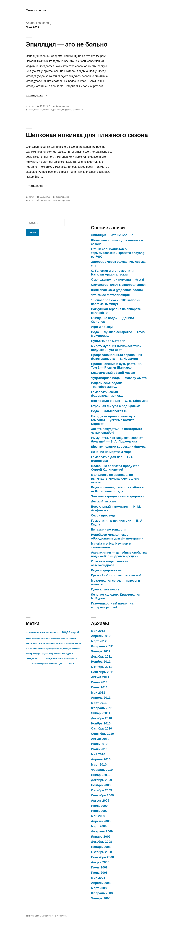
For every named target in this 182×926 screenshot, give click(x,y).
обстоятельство (44, 200)
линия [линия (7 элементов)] (52, 643)
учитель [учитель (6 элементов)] (28, 664)
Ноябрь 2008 (101, 846)
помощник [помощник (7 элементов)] (67, 649)
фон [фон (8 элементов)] (34, 664)
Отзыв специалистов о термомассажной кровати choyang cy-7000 (118, 252)
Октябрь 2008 (101, 852)
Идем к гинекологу (105, 589)
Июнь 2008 (99, 872)
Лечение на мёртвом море (111, 452)
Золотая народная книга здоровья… (119, 496)
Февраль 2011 (102, 708)
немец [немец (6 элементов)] (45, 648)
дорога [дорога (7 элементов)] (28, 638)
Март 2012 (99, 641)
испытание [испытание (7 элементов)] (60, 638)
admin (31, 106)
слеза (54, 200)
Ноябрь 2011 (101, 661)
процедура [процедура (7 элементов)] (37, 654)
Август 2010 (100, 739)
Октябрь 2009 (101, 790)
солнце (61, 200)
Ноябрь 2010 (101, 723)
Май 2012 (98, 630)
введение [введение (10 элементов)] (34, 633)
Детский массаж (103, 501)
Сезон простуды (104, 515)
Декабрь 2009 (101, 780)
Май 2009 (98, 816)
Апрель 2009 (101, 821)
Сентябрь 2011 (102, 672)
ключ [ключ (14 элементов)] (29, 643)
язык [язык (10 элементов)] (71, 664)
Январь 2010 (100, 775)
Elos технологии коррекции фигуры (118, 446)
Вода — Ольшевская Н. (109, 411)
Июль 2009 (99, 805)
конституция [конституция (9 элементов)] (39, 643)
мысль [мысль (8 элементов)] (78, 643)
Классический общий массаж (113, 372)
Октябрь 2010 (101, 728)
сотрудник (66, 110)
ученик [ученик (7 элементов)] (74, 659)
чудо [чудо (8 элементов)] (60, 664)
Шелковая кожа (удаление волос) (117, 290)
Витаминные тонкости (108, 529)
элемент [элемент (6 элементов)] (66, 664)
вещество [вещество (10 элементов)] (51, 633)
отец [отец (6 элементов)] (60, 648)
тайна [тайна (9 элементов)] (60, 659)
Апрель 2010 (101, 759)
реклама (57, 110)
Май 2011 (98, 692)
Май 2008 (98, 877)
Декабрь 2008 (101, 841)
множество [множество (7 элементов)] (70, 643)
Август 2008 (100, 862)
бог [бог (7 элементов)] (27, 633)
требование (78, 110)
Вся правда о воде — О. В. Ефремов (119, 400)
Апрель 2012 (101, 636)
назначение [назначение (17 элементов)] (34, 648)
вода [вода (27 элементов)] (66, 632)
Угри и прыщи (102, 326)
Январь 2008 (100, 898)
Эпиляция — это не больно (66, 44)
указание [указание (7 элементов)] (67, 659)
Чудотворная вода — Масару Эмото (119, 378)
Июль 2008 (99, 867)
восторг (32, 200)
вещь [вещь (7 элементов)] (59, 633)
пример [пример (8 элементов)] (29, 654)
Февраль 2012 (102, 646)
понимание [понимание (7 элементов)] (76, 649)
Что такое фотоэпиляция (110, 295)
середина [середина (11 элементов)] (67, 653)
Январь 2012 (100, 651)
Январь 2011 (100, 713)
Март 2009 (99, 826)
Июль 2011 (99, 682)
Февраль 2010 (102, 769)
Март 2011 (99, 702)
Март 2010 (99, 764)
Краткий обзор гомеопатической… (117, 575)
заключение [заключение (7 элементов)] (45, 638)
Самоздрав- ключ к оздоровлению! (118, 284)
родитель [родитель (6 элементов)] (45, 654)
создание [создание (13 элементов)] (31, 658)
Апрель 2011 (101, 697)
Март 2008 (99, 888)
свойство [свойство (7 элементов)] (57, 654)
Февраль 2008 (102, 893)
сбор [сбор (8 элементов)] (51, 654)
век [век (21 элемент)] (42, 632)
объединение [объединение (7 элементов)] (53, 649)
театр (68, 200)
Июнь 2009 (99, 810)
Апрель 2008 (101, 883)
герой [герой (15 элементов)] (75, 632)
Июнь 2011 (99, 687)
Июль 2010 (99, 744)
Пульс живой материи (108, 341)
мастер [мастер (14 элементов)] (60, 643)
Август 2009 (100, 800)
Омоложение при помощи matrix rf (117, 279)
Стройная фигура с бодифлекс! (115, 406)
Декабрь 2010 (101, 718)
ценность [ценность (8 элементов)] (53, 664)
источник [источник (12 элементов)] (71, 638)
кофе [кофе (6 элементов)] (48, 643)
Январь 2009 (100, 836)
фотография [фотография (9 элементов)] (42, 664)
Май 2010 (98, 754)
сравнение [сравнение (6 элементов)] (41, 659)
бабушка (38, 110)
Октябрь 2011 (101, 666)
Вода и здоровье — (106, 570)
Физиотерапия (36, 10)
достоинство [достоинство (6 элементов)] (36, 638)
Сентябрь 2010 (102, 733)
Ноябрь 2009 (101, 785)
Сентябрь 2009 (102, 795)
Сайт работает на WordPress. (53, 916)
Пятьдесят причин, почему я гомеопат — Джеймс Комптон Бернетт (113, 419)
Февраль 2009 (102, 831)
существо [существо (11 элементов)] (51, 658)
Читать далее (37, 95)
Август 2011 (100, 677)
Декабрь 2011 (101, 656)
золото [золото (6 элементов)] (53, 638)
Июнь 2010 (99, 749)
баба (31, 110)
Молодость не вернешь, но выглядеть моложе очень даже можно (115, 478)
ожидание (47, 110)
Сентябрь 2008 (102, 857)
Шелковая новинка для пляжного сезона (87, 134)
